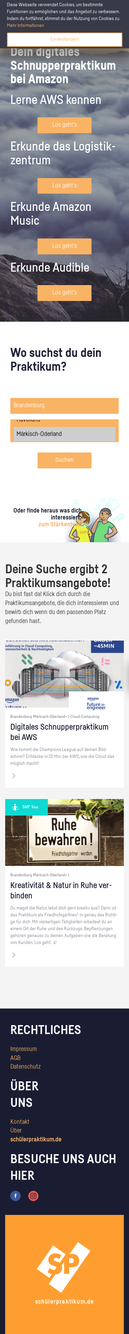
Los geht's (64, 125)
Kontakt (20, 1122)
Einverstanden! (65, 39)
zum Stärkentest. (60, 525)
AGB (15, 1058)
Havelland (64, 419)
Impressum (23, 1049)
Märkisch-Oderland (64, 434)
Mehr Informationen (25, 25)
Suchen (64, 460)
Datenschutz (25, 1067)
